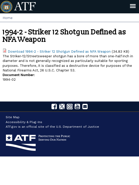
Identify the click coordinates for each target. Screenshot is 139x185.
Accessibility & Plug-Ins (24, 122)
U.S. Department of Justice (77, 126)
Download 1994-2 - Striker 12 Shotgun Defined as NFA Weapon (59, 51)
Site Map (13, 117)
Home (8, 18)
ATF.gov (11, 126)
